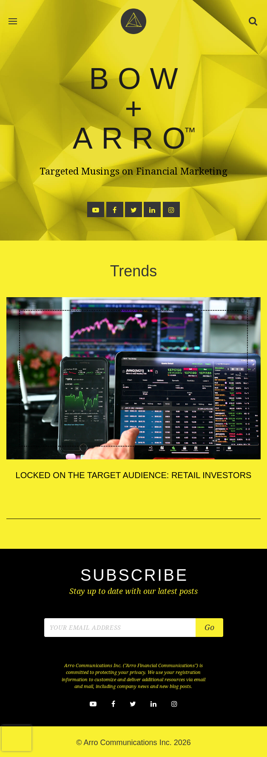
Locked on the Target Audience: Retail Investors (134, 475)
